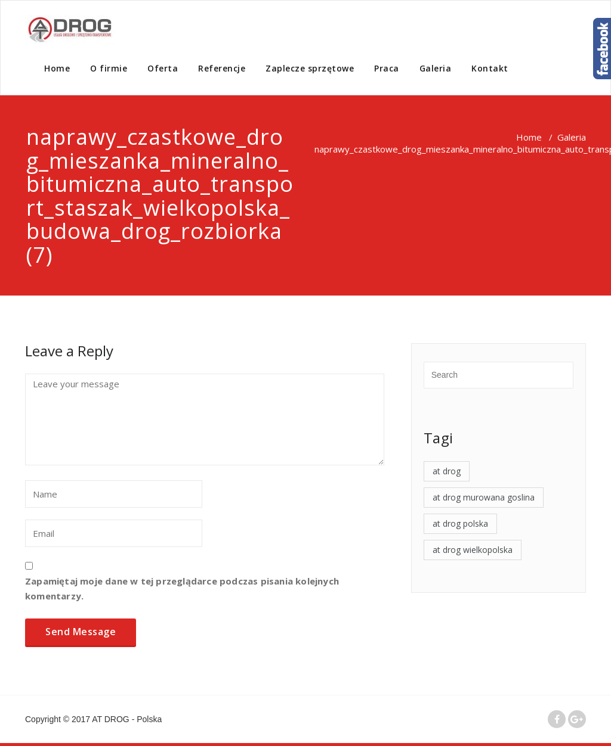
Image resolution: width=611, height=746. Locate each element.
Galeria (435, 68)
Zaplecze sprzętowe (310, 68)
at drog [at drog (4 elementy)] (447, 471)
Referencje (221, 68)
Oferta (162, 68)
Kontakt (489, 68)
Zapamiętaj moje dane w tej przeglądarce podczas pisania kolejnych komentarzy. (182, 588)
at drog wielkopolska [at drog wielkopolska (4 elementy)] (473, 549)
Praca (386, 68)
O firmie (108, 68)
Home (57, 68)
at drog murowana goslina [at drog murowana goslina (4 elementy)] (484, 497)
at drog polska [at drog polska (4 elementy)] (460, 523)
